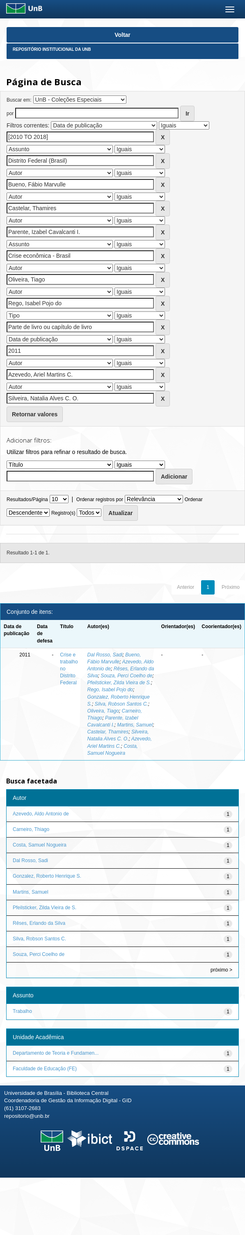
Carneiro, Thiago (31, 829)
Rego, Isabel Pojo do (110, 689)
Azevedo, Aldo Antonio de (41, 814)
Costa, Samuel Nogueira (39, 845)
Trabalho (22, 1011)
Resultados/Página (27, 499)
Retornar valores (34, 414)
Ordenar (194, 499)
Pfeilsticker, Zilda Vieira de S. (119, 683)
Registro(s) (63, 513)
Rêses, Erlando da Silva (39, 923)
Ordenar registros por (99, 499)
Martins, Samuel (135, 725)
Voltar (122, 35)
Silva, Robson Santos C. (121, 704)
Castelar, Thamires (108, 732)
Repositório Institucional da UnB (52, 49)
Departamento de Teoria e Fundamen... (55, 1053)
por (10, 113)
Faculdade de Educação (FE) (45, 1069)
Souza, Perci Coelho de (126, 676)
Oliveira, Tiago (103, 711)
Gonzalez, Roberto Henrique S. (47, 876)
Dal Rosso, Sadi (105, 655)
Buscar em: (19, 100)
